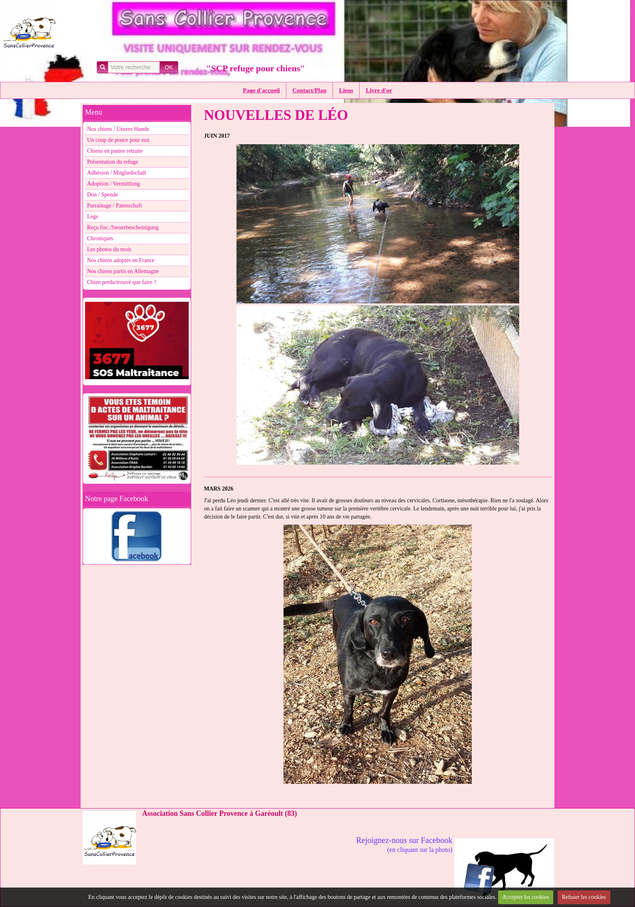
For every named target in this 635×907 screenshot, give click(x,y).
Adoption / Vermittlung (113, 184)
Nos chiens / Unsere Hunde (118, 129)
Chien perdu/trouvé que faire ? (121, 282)
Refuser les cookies (584, 897)
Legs (92, 216)
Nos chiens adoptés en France (120, 260)
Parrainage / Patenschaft (114, 206)
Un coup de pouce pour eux (118, 140)
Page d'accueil (261, 90)
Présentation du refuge (112, 162)
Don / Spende (102, 195)
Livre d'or (379, 90)
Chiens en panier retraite (115, 151)
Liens (346, 90)
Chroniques (100, 238)
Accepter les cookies (525, 897)
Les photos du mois (109, 249)
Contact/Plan (309, 90)
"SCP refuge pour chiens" (255, 68)
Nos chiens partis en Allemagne (123, 271)
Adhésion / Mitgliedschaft (116, 173)
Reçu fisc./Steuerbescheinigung (123, 227)
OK (169, 67)
